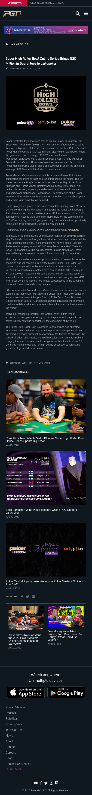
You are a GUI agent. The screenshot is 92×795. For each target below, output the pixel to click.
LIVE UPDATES (14, 3)
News (9, 735)
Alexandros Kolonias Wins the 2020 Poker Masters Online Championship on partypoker (24, 639)
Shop (9, 758)
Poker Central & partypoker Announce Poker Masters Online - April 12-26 (44, 583)
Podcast (11, 713)
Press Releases (16, 707)
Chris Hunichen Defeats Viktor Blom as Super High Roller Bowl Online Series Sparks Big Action (45, 440)
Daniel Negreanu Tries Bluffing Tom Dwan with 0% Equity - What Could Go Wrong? (65, 635)
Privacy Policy (15, 724)
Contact (11, 747)
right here (73, 229)
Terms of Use (14, 730)
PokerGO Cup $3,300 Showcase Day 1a (47, 3)
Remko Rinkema (17, 69)
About (9, 741)
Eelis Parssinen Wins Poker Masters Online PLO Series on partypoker (42, 511)
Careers (11, 752)
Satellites (12, 718)
